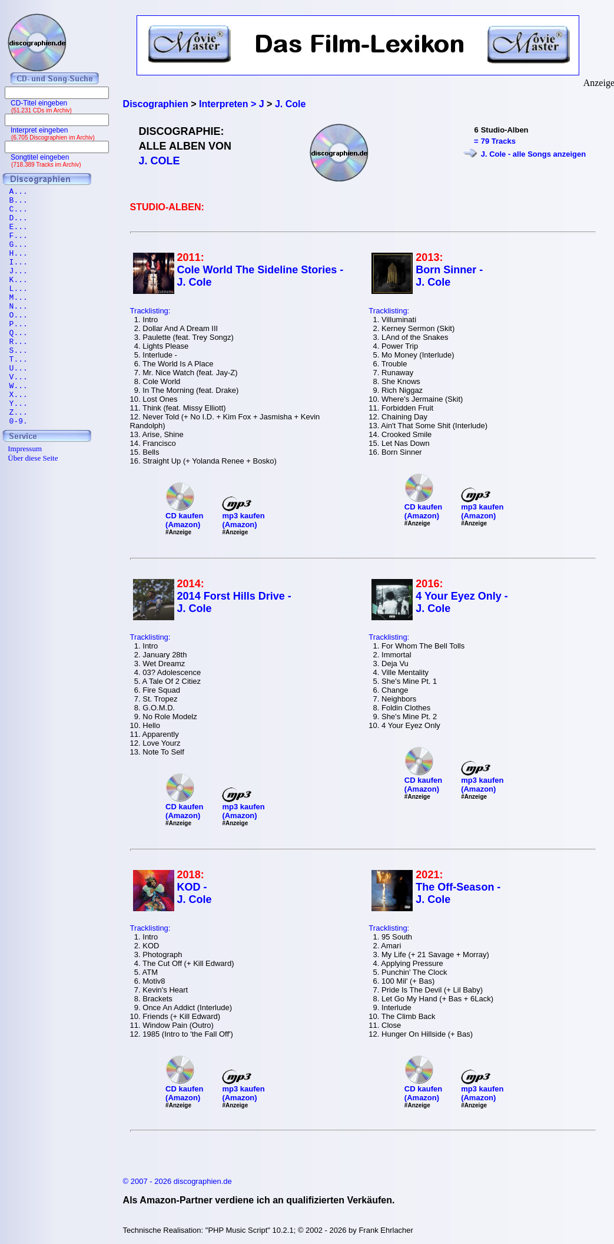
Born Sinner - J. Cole (449, 276)
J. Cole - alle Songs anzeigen (533, 154)
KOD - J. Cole (194, 893)
